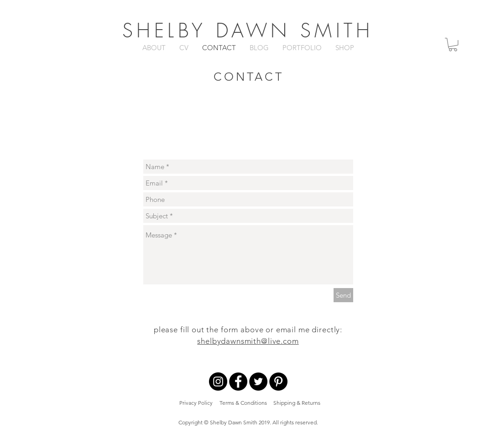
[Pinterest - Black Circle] (278, 381)
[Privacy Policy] (196, 403)
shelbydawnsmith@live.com (247, 340)
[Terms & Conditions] (243, 403)
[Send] (343, 295)
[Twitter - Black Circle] (258, 381)
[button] (453, 44)
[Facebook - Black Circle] (238, 381)
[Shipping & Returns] (296, 403)
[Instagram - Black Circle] (218, 381)
